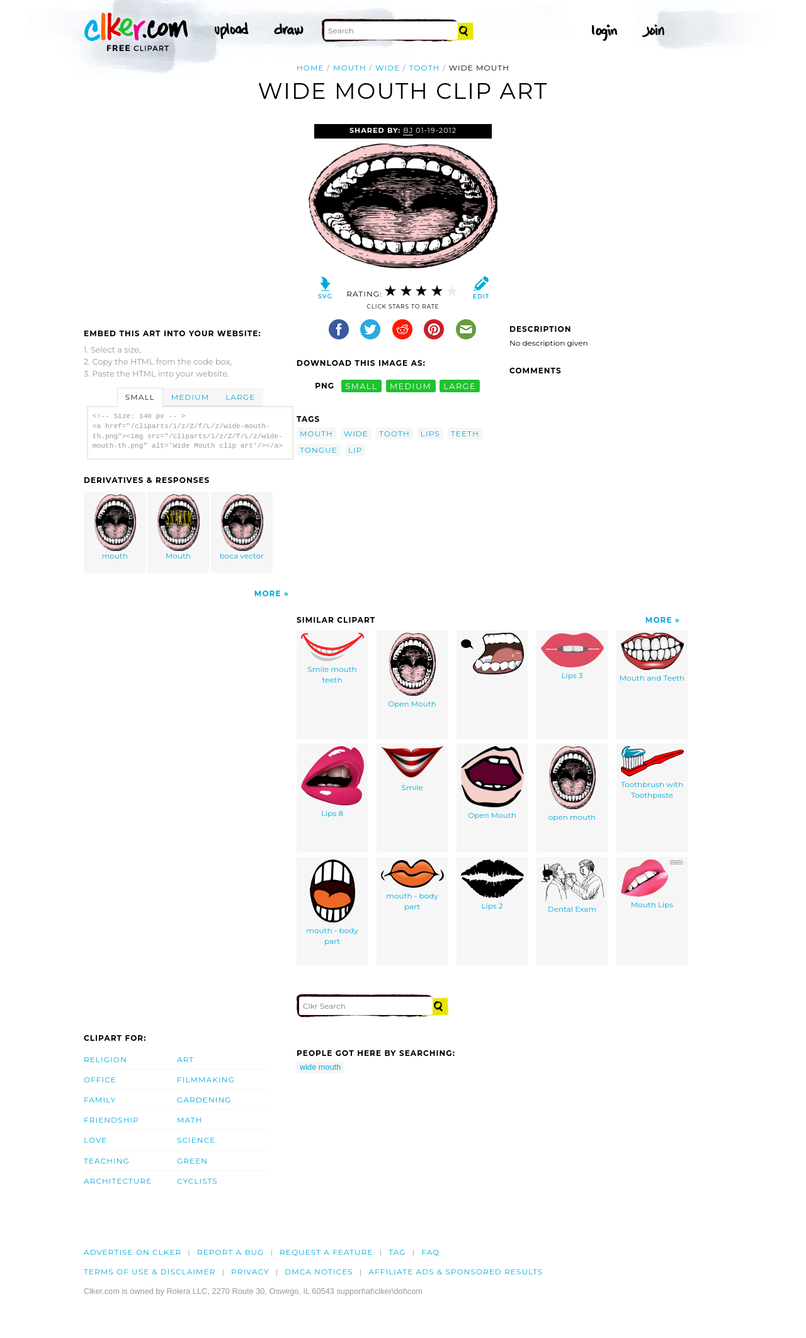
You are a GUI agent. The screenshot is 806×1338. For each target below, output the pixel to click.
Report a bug (230, 1252)
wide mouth (320, 1067)
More (267, 593)
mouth (349, 67)
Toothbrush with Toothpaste (652, 773)
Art (185, 1059)
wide (387, 67)
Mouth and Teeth (652, 658)
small (361, 385)
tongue (319, 450)
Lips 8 (332, 782)
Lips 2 (492, 884)
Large (240, 397)
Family (100, 1099)
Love (95, 1140)
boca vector (241, 527)
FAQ (430, 1252)
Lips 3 (572, 656)
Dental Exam (572, 886)
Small (140, 397)
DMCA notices (319, 1271)
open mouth (572, 784)
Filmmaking (206, 1079)
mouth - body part (332, 902)
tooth (424, 67)
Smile (412, 769)
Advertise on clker (132, 1252)
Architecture (118, 1181)
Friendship (111, 1120)
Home (310, 67)
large (459, 385)
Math (190, 1120)
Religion (105, 1059)
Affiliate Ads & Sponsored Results (455, 1271)
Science (196, 1140)
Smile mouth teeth (332, 658)
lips (430, 433)
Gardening (204, 1099)
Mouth (178, 527)
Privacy (250, 1271)
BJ (408, 130)
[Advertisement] (189, 218)
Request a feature (326, 1252)
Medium (190, 397)
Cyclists (197, 1181)
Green (192, 1160)
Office (100, 1079)
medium (410, 385)
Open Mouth (412, 670)
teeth (465, 433)
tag (397, 1252)
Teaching (107, 1160)
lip (355, 450)
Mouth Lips (652, 884)
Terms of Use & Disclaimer (150, 1271)
